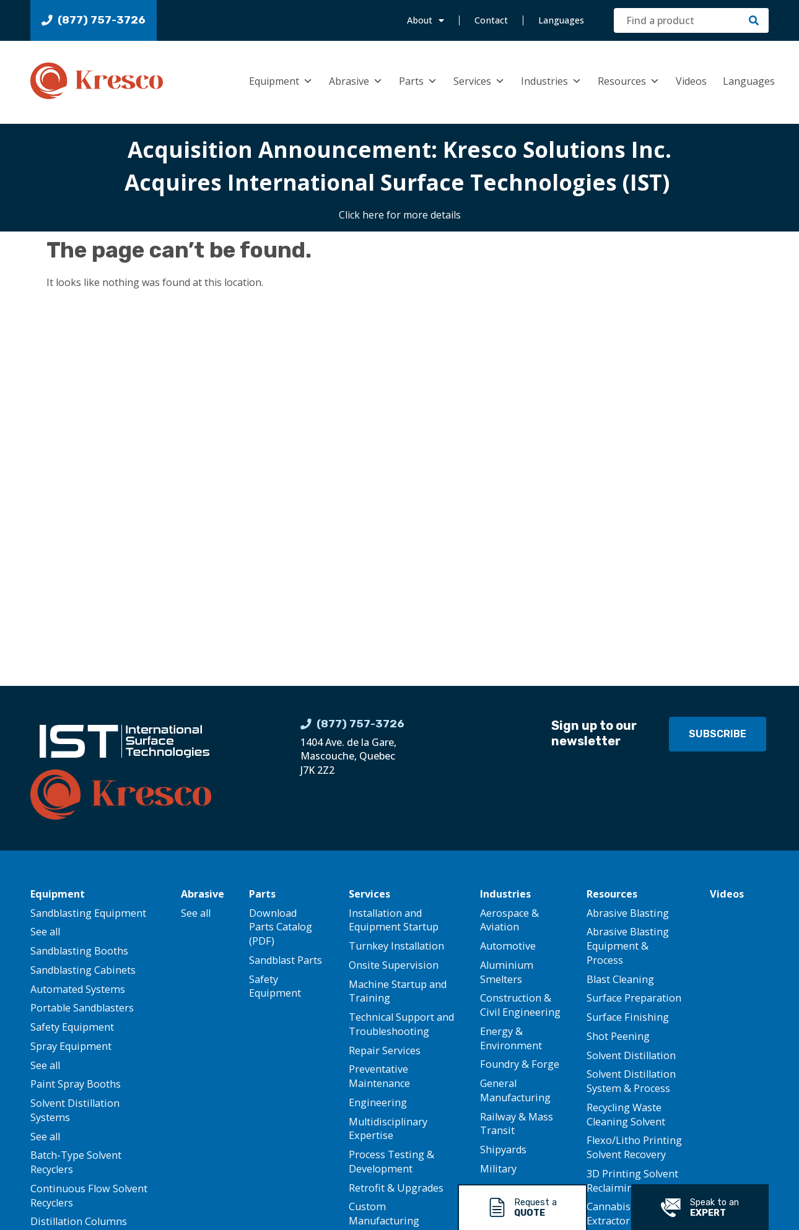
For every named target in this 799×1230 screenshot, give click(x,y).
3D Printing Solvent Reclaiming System (632, 1181)
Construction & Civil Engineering (520, 1005)
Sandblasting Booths (79, 951)
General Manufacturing (515, 1090)
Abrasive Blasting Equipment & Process (628, 946)
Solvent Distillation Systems (75, 1110)
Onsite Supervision (394, 965)
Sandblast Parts (285, 960)
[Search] (754, 20)
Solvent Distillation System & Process (631, 1081)
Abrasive (356, 81)
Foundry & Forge (519, 1064)
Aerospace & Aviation (509, 920)
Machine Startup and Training (398, 991)
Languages (561, 20)
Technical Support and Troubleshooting (401, 1024)
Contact (491, 20)
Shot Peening (618, 1036)
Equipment (281, 81)
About (425, 20)
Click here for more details (400, 215)
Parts (418, 81)
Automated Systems (77, 989)
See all (45, 931)
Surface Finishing (628, 1017)
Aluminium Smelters (506, 972)
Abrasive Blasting (628, 913)
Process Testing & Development (391, 1162)
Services (479, 81)
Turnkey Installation (396, 946)
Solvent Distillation (631, 1055)
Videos (691, 81)
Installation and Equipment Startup (394, 920)
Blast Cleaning (620, 979)
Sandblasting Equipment (88, 913)
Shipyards (503, 1149)
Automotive (508, 946)
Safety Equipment (72, 1027)
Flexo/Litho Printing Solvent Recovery (634, 1147)
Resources (629, 81)
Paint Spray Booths (75, 1084)
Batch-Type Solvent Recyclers (75, 1162)
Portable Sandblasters (82, 1008)
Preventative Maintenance (379, 1076)
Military (498, 1169)
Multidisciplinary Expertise (388, 1129)
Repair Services (385, 1050)
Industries (551, 81)
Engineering (378, 1102)
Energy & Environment (511, 1038)
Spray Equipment (70, 1046)
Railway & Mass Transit (516, 1124)
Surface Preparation (634, 998)
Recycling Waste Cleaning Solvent (626, 1114)
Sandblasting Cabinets (83, 970)
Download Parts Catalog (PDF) (280, 927)
